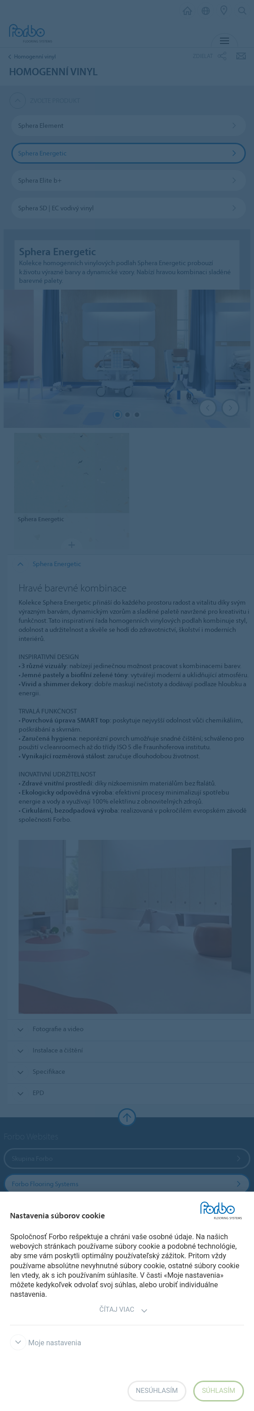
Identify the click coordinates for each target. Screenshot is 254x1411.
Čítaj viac (123, 1310)
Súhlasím (218, 1391)
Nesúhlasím (157, 1391)
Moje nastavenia (45, 1342)
